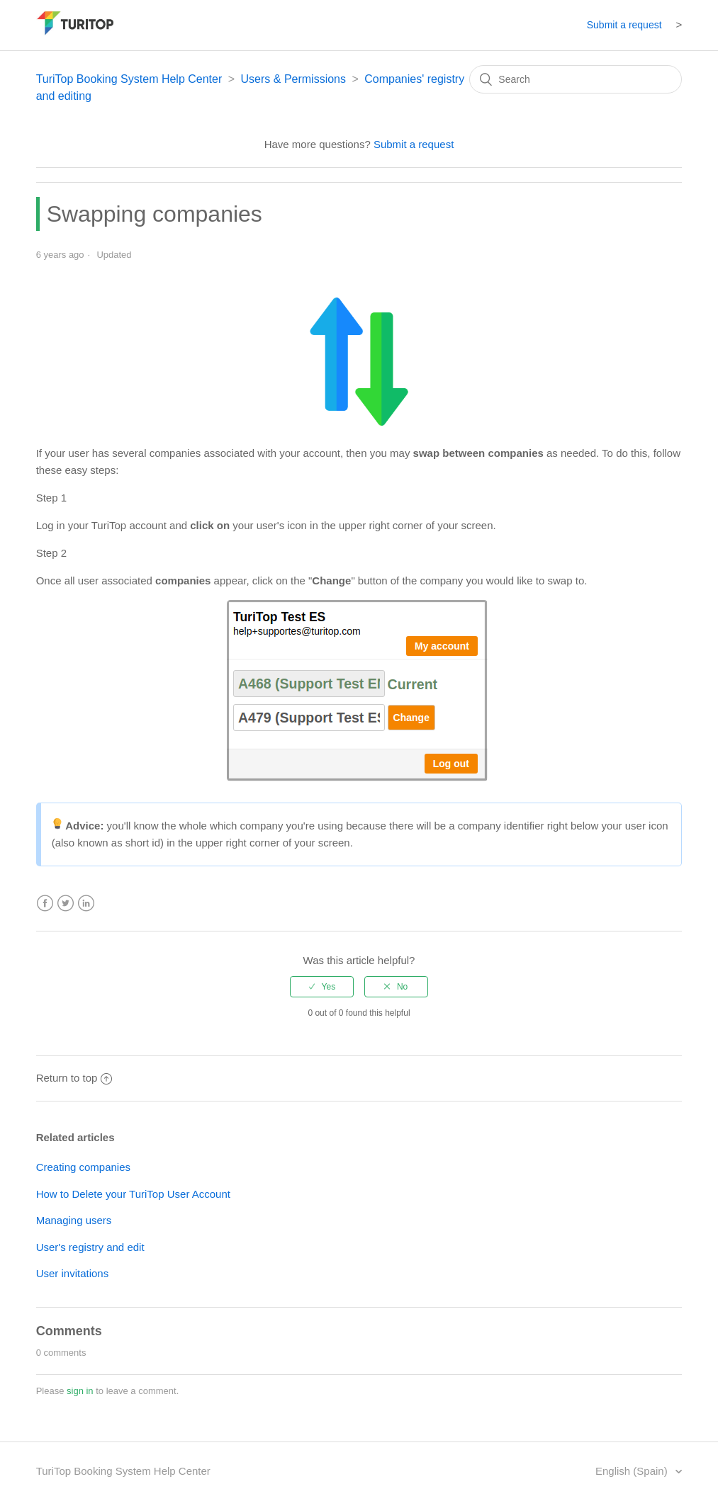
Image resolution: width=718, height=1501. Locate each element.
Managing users (74, 1220)
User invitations (72, 1273)
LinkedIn (86, 903)
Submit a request (624, 24)
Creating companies (83, 1167)
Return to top (74, 1078)
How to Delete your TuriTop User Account (133, 1194)
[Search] (575, 79)
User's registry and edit (90, 1247)
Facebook (45, 903)
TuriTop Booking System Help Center (129, 79)
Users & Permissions (293, 79)
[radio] (322, 986)
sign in (80, 1391)
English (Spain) (633, 1471)
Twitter (65, 903)
